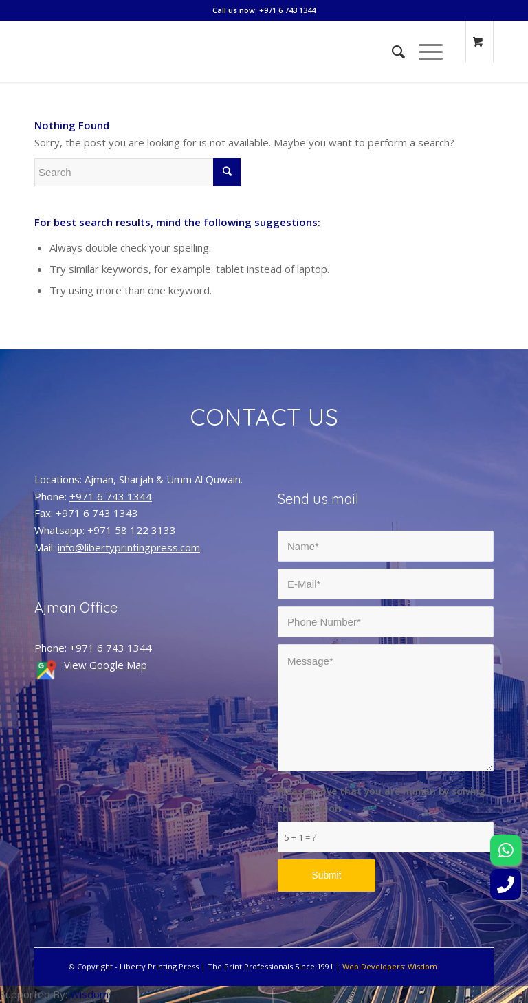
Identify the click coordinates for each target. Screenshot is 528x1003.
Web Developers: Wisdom (389, 966)
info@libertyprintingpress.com (129, 547)
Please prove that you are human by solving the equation (381, 799)
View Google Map (105, 665)
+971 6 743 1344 (110, 496)
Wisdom (89, 994)
